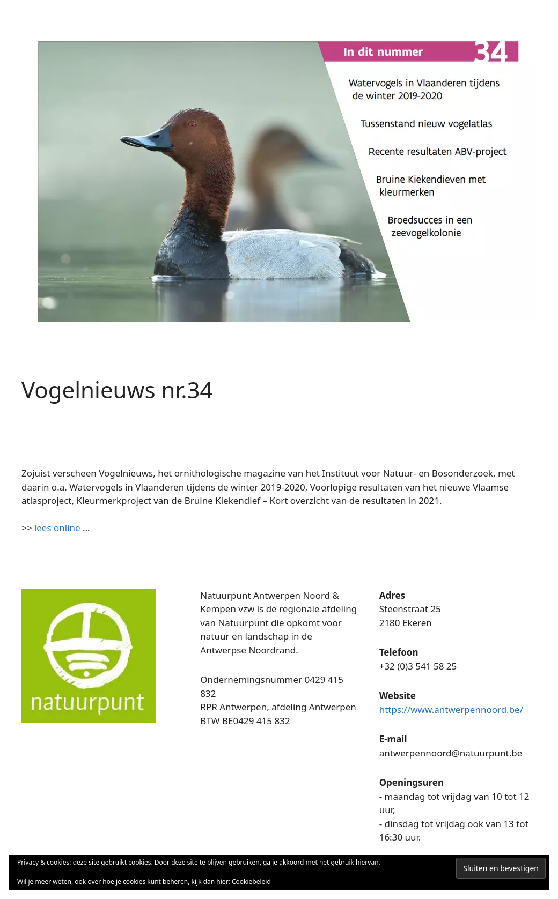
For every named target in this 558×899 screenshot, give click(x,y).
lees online (57, 528)
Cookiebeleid (251, 881)
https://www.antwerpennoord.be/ (451, 709)
